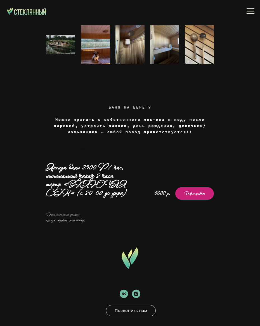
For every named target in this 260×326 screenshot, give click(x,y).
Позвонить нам (131, 310)
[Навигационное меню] (250, 11)
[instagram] (136, 294)
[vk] (124, 294)
